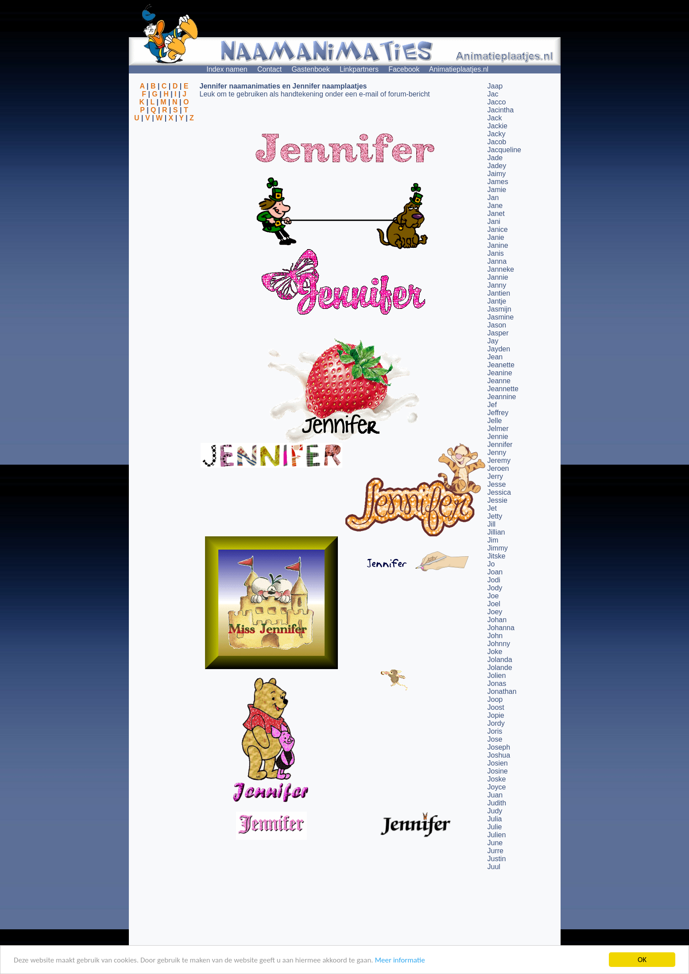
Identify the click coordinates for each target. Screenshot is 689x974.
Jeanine (500, 373)
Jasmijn (499, 309)
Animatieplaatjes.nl (458, 69)
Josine (498, 771)
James (498, 181)
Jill (492, 524)
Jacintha (501, 110)
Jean (495, 357)
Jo (491, 564)
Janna (497, 261)
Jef (492, 404)
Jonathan (502, 691)
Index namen (227, 69)
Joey (495, 612)
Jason (497, 325)
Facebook (403, 69)
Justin (497, 858)
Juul (494, 866)
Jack (495, 118)
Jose (495, 739)
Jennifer (500, 444)
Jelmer (498, 428)
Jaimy (497, 173)
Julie (495, 827)
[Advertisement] (164, 165)
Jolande (500, 667)
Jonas (497, 683)
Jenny (497, 452)
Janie (496, 237)
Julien (497, 835)
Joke (495, 651)
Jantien (499, 293)
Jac (493, 94)
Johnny (499, 643)
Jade (495, 158)
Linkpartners (359, 69)
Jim (493, 540)
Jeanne (499, 381)
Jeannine (502, 396)
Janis (496, 253)
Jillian (496, 532)
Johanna (501, 627)
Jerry (495, 476)
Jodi (494, 580)
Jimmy (498, 548)
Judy (495, 811)
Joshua (499, 755)
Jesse (497, 484)
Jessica (499, 492)
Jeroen (498, 468)
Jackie (497, 126)
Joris (495, 731)
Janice (498, 229)
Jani (494, 221)
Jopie (496, 715)
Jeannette (503, 389)
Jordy (496, 723)
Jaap (495, 86)
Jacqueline (505, 150)
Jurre (495, 851)
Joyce (497, 787)
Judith (497, 803)
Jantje (497, 301)
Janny (497, 285)
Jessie (497, 500)
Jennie (498, 436)
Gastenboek (310, 69)
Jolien (497, 675)
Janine (498, 245)
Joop (495, 699)
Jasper (498, 333)
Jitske (497, 556)
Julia (495, 819)
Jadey (497, 165)
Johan (497, 620)
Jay (493, 341)
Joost (496, 707)
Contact (269, 69)
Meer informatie (400, 960)
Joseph (499, 747)
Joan (495, 572)
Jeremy (499, 460)
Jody (495, 588)
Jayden (499, 349)
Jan (493, 197)
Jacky (497, 134)
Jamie (497, 189)
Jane (495, 205)
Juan (495, 795)
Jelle (495, 420)
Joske (497, 779)
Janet (496, 213)
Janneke (501, 269)
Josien (498, 763)
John (495, 635)
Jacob (497, 142)
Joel (494, 604)
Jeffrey (498, 412)
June (495, 843)
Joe (493, 596)
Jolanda (500, 659)
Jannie (498, 277)
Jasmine (501, 317)
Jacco (497, 102)
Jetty (495, 516)
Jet (492, 508)
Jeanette (501, 365)
